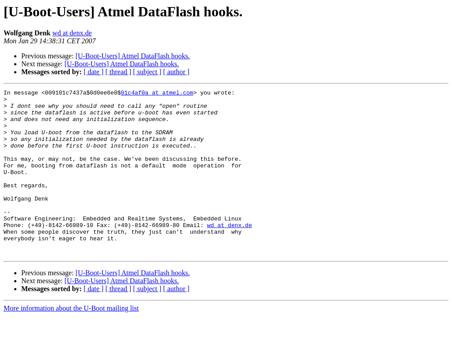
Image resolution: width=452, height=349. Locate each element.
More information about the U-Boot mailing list (71, 341)
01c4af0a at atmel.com (157, 94)
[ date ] (93, 72)
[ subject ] (147, 72)
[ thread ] (118, 72)
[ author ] (176, 72)
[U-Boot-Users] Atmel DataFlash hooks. (133, 56)
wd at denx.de (72, 33)
